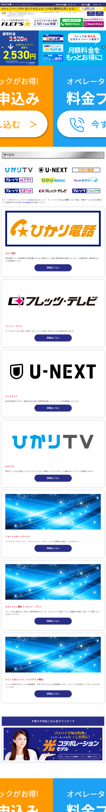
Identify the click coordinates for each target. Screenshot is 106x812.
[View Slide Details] (53, 48)
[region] (53, 48)
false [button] (2, 47)
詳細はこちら (53, 267)
